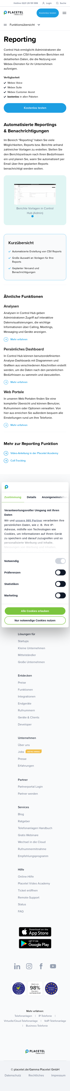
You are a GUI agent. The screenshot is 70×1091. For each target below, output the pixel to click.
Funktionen (25, 689)
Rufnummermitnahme (32, 849)
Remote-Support (28, 897)
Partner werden (28, 794)
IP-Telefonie (45, 1016)
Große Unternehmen (31, 662)
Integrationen (26, 696)
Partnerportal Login (30, 786)
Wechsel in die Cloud (32, 842)
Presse (22, 759)
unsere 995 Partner (28, 520)
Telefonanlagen (23, 1016)
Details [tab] (31, 496)
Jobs (21, 752)
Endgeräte (24, 703)
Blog (21, 814)
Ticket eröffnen (28, 890)
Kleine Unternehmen (31, 648)
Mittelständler (27, 655)
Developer (25, 724)
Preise (22, 682)
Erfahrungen (26, 766)
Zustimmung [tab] (12, 496)
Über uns (24, 745)
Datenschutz (13, 1075)
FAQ (21, 911)
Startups (23, 641)
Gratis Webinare (28, 835)
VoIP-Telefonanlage (55, 1021)
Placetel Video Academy (34, 883)
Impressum (58, 1075)
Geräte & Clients (28, 717)
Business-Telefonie (37, 1026)
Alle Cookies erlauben (35, 610)
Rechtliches (36, 1075)
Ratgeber (24, 821)
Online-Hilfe (26, 876)
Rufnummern (26, 710)
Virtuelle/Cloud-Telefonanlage (21, 1021)
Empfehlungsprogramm (33, 856)
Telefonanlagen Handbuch (35, 828)
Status (22, 904)
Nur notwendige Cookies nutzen (35, 620)
